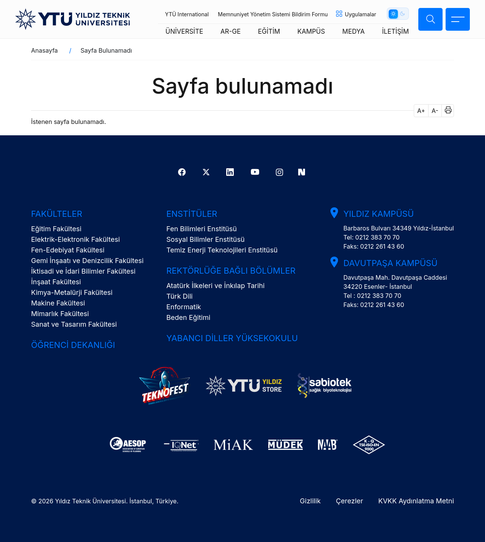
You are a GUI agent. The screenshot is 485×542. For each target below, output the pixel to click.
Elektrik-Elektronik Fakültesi (75, 239)
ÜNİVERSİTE (184, 31)
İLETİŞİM (395, 31)
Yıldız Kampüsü (378, 214)
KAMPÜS (311, 31)
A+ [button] (421, 110)
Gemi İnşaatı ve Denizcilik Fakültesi (87, 261)
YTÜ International (186, 14)
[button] (446, 111)
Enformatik (183, 307)
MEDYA (353, 31)
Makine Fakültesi (58, 303)
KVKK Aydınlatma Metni (416, 501)
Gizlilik (310, 501)
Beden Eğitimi (188, 317)
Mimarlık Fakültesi (60, 314)
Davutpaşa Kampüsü (390, 263)
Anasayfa (44, 50)
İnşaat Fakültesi (56, 282)
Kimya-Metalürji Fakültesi (72, 292)
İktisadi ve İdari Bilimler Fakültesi (83, 271)
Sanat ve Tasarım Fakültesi (74, 324)
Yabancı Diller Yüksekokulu (232, 338)
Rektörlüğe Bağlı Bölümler (231, 271)
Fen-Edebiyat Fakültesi (68, 250)
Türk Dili (179, 296)
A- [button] (435, 110)
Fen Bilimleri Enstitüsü (201, 229)
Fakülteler (56, 214)
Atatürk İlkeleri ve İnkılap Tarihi (215, 286)
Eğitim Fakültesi (56, 229)
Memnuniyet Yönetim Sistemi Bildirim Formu (273, 14)
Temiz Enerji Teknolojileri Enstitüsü (222, 250)
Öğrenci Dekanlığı (73, 345)
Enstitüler (191, 214)
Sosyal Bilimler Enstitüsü (205, 239)
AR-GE (231, 31)
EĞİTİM (269, 31)
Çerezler (349, 501)
